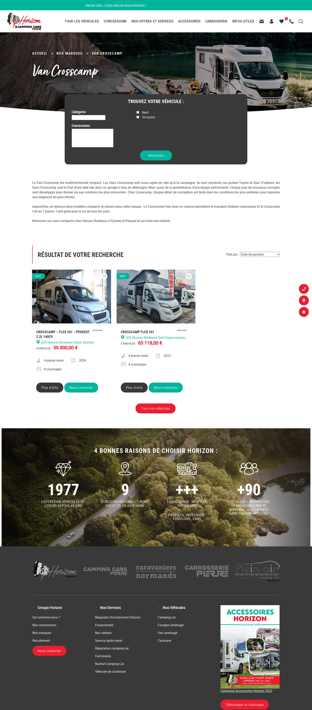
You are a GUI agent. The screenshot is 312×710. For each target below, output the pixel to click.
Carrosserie (103, 656)
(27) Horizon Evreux (92, 136)
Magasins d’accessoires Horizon (117, 617)
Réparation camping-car (112, 648)
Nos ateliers (103, 633)
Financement (104, 625)
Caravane (164, 641)
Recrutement (41, 641)
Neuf (142, 113)
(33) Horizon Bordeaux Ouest (92, 145)
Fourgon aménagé (170, 625)
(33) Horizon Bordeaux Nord (92, 140)
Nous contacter (81, 388)
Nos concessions (44, 625)
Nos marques (41, 633)
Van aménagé (167, 633)
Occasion (145, 117)
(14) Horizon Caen (92, 131)
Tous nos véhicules (155, 409)
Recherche (156, 156)
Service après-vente (108, 641)
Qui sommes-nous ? (46, 617)
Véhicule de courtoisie (110, 672)
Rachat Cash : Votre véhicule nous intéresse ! (113, 5)
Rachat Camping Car (109, 664)
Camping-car (167, 617)
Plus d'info (49, 388)
